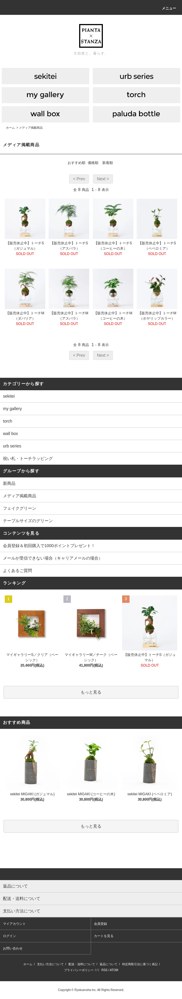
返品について (108, 964)
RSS (104, 970)
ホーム (10, 127)
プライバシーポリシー (79, 970)
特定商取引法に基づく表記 (140, 964)
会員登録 (100, 923)
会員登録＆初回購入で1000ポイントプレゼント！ (49, 545)
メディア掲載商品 (31, 127)
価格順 (93, 163)
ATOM (114, 970)
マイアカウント (14, 923)
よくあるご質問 (17, 570)
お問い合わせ (13, 948)
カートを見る (104, 936)
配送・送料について (81, 964)
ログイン (9, 936)
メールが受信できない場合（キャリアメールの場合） (53, 558)
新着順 (107, 163)
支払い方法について (50, 964)
